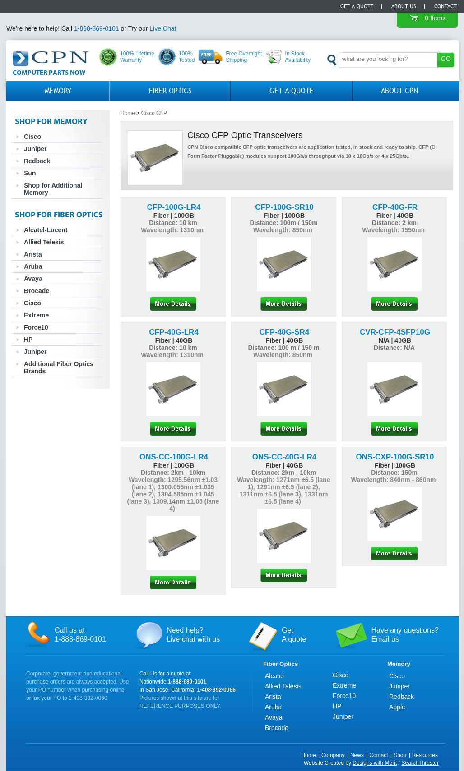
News (357, 755)
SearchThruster (420, 763)
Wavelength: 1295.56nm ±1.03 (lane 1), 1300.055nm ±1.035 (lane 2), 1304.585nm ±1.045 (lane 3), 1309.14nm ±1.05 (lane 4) (173, 494)
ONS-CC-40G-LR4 (284, 457)
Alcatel (274, 675)
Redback (37, 161)
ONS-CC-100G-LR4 (173, 457)
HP (28, 339)
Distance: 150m (394, 472)
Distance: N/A (394, 347)
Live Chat (162, 28)
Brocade (36, 290)
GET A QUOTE (291, 91)
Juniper (35, 148)
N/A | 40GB (395, 340)
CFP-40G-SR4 (285, 332)
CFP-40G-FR (395, 207)
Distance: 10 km (173, 222)
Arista (33, 254)
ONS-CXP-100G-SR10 (395, 457)
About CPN (399, 91)
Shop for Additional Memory (53, 189)
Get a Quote (356, 6)
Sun (30, 173)
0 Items (435, 18)
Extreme (36, 315)
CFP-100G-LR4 (173, 207)
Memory (58, 91)
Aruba (33, 266)
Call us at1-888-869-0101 (80, 634)
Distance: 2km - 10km (173, 472)
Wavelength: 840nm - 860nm (394, 479)
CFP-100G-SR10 (284, 207)
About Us (403, 6)
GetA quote (294, 634)
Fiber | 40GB (395, 215)
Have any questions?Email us (404, 634)
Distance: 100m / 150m (283, 222)
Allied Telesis (44, 242)
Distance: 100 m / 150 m (284, 347)
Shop (400, 755)
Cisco (32, 136)
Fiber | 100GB (173, 215)
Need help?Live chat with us (193, 634)
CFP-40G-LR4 (174, 332)
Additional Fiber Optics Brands (58, 367)
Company (332, 755)
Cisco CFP (154, 113)
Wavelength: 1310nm (173, 230)
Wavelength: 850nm (283, 230)
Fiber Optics (170, 91)
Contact (445, 6)
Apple (397, 707)
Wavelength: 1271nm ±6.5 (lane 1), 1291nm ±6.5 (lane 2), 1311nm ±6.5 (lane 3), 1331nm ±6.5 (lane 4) (283, 490)
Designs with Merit (375, 763)
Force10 (36, 327)
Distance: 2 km (394, 222)
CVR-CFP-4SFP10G (395, 332)
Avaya (33, 278)
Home (128, 113)
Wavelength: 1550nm (394, 230)
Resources (425, 755)
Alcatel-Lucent (45, 230)
